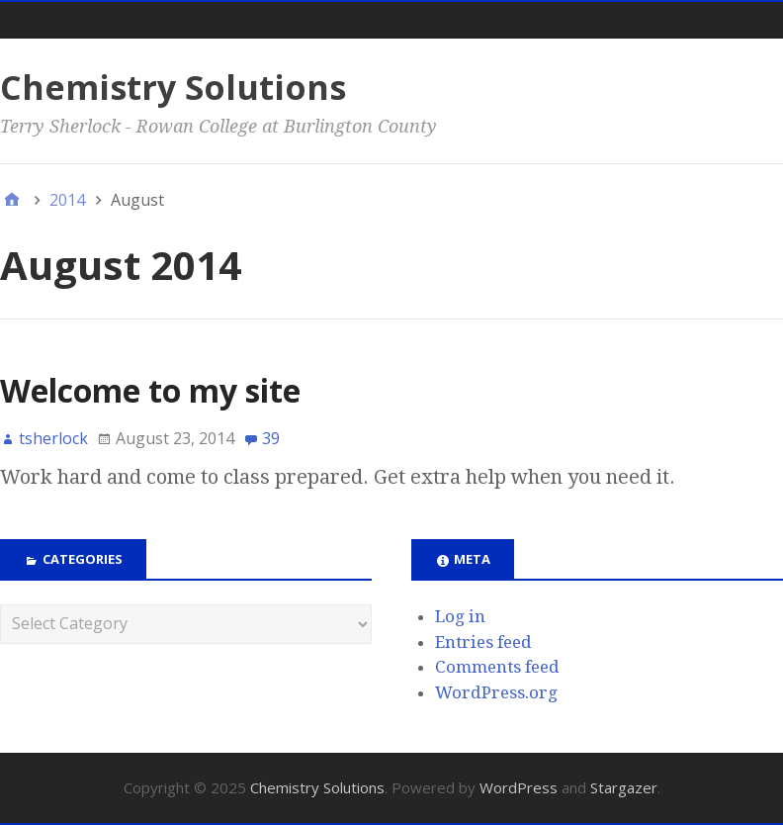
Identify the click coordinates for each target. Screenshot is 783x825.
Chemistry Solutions (173, 87)
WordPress (518, 787)
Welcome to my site (150, 390)
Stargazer (623, 787)
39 (271, 438)
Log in (460, 616)
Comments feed (497, 667)
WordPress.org (496, 692)
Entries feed (483, 642)
